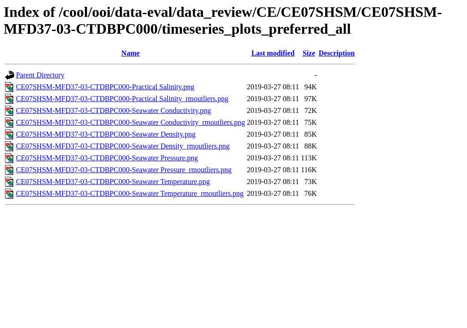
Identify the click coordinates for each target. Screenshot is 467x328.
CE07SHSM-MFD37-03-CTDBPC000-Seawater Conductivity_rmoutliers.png (130, 122)
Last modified (273, 53)
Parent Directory (40, 75)
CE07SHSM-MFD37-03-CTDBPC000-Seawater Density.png (106, 134)
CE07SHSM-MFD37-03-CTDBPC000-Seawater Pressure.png (107, 158)
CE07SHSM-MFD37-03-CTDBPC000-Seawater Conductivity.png (113, 110)
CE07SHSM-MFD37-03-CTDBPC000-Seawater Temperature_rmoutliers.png (130, 193)
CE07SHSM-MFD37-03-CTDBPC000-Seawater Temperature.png (113, 181)
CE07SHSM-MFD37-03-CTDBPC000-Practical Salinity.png (105, 87)
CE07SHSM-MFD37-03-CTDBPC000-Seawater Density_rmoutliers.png (122, 146)
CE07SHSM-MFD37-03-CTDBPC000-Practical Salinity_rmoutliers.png (122, 98)
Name (130, 53)
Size (308, 53)
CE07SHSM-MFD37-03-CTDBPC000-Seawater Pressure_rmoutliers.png (124, 170)
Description (337, 53)
